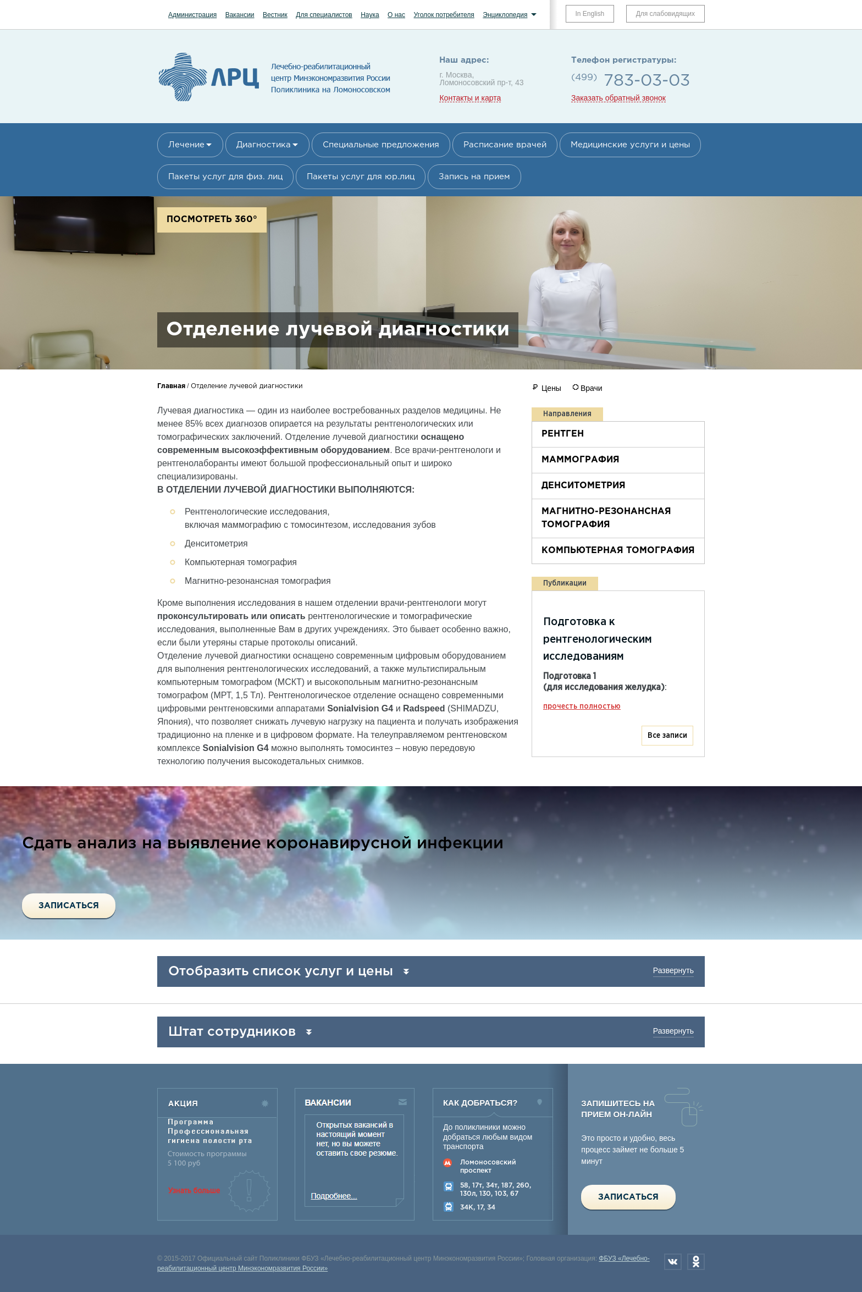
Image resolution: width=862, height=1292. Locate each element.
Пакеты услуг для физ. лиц (225, 176)
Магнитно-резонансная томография (606, 518)
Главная (171, 386)
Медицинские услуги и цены (630, 144)
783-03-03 (647, 81)
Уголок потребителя (443, 15)
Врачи (592, 388)
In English (590, 14)
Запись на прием (474, 176)
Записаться (68, 905)
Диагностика (263, 144)
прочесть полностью (582, 706)
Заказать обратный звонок (618, 98)
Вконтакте (673, 1262)
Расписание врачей (504, 144)
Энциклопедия (505, 15)
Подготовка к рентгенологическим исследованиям (597, 639)
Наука (370, 15)
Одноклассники (696, 1262)
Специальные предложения (381, 144)
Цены (551, 388)
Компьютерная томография (618, 550)
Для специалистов (324, 15)
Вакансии (240, 15)
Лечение (186, 144)
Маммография (580, 460)
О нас (396, 15)
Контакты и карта (470, 98)
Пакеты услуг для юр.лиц (361, 176)
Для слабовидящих (665, 14)
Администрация (192, 15)
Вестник (275, 15)
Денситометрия (583, 486)
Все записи (667, 735)
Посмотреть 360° (212, 220)
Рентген (562, 434)
